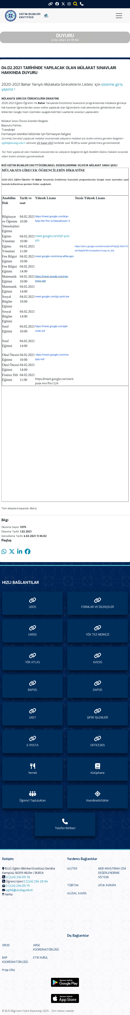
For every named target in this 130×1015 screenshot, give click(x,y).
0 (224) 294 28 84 (35, 881)
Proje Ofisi (8, 970)
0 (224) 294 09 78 (18, 877)
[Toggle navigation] (119, 15)
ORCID (6, 945)
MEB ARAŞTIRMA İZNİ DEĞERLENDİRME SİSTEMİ (112, 873)
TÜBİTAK (73, 885)
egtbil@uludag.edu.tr (19, 890)
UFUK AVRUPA (107, 885)
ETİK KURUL (40, 958)
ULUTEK (72, 868)
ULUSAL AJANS (76, 893)
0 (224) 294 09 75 (18, 886)
